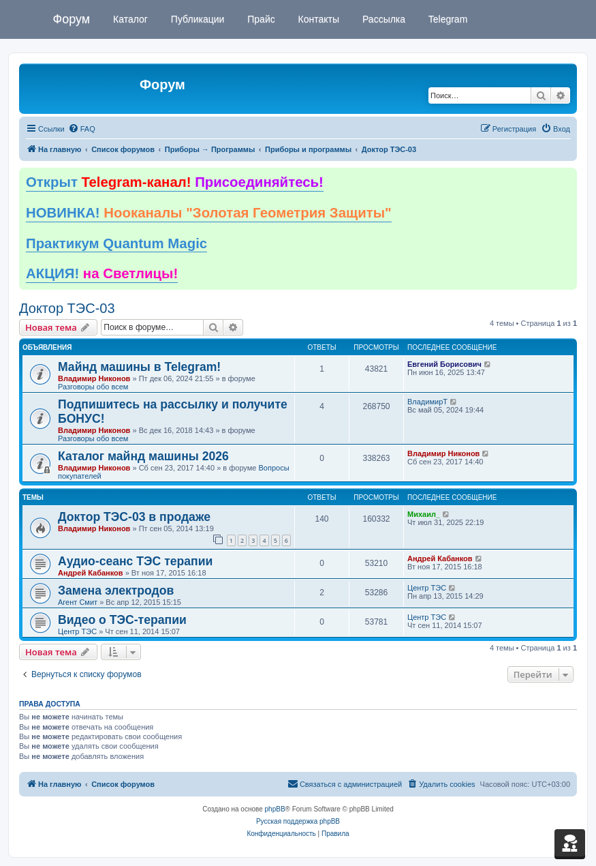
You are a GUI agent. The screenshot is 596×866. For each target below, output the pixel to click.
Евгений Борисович (444, 364)
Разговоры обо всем (93, 387)
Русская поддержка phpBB (298, 821)
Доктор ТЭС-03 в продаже (134, 517)
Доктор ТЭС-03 (67, 308)
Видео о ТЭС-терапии (122, 620)
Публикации (196, 19)
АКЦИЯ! (102, 273)
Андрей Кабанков (90, 573)
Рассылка (382, 19)
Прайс (260, 19)
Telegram (446, 19)
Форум (72, 19)
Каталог (129, 19)
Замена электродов (116, 590)
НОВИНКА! (209, 212)
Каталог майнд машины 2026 (143, 456)
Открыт (175, 182)
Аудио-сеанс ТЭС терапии (135, 561)
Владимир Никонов (94, 378)
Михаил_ (423, 514)
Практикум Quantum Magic (116, 243)
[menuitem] (81, 129)
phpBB (275, 809)
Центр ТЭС (426, 588)
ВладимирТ (427, 402)
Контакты (317, 19)
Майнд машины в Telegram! (139, 367)
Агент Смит (77, 602)
